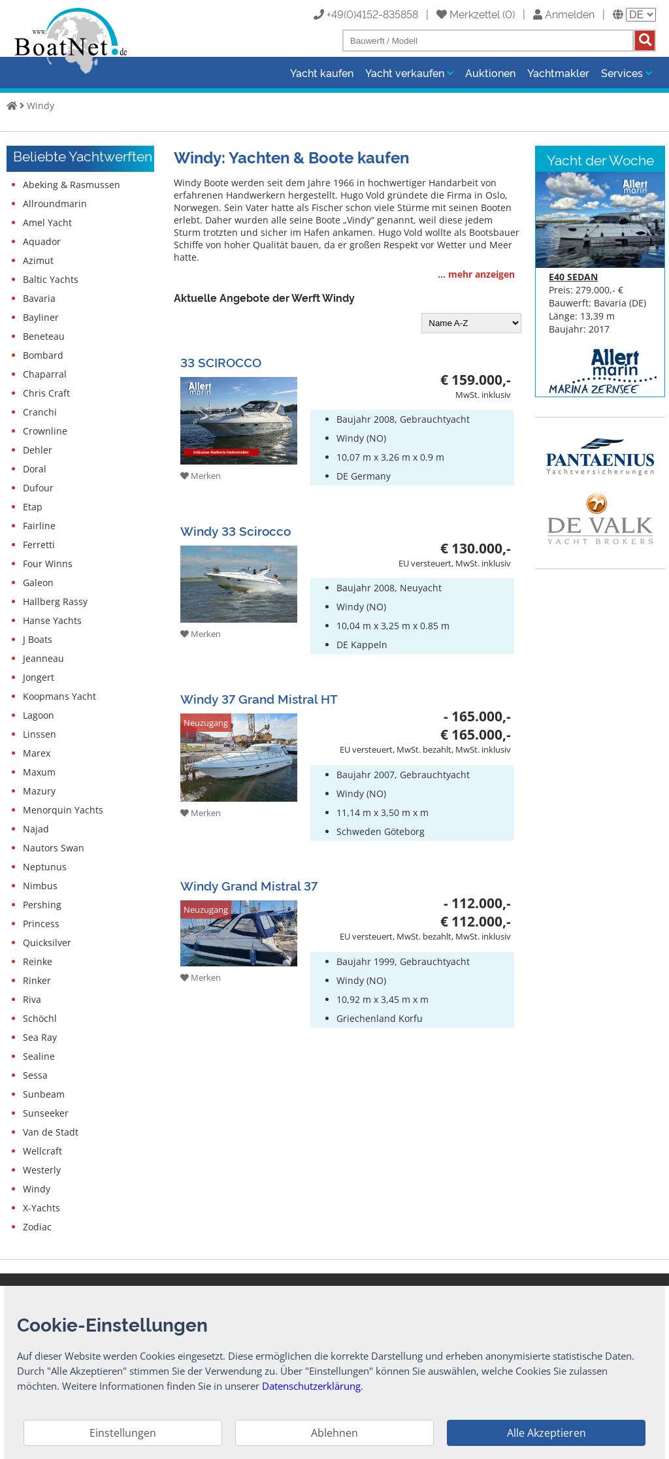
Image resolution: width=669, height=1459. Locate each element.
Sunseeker (46, 1113)
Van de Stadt (50, 1132)
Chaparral (45, 374)
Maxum (39, 772)
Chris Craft (46, 393)
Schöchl (40, 1018)
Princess (41, 923)
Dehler (37, 450)
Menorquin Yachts (63, 810)
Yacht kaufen (321, 72)
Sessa (35, 1075)
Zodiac (37, 1227)
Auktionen (490, 72)
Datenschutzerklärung (311, 1385)
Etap (32, 506)
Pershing (42, 904)
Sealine (39, 1056)
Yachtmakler (558, 72)
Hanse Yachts (52, 620)
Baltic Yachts (50, 279)
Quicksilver (47, 942)
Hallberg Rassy (55, 601)
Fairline (39, 525)
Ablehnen (334, 1433)
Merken (200, 476)
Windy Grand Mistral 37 (249, 885)
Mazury (39, 791)
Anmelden (564, 14)
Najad (36, 829)
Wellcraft (42, 1151)
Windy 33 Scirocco (235, 530)
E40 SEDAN (573, 276)
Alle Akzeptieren (546, 1433)
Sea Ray (40, 1037)
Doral (34, 469)
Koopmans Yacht (59, 696)
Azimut (38, 260)
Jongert (38, 677)
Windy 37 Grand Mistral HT (259, 698)
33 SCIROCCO (220, 361)
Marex (36, 753)
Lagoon (38, 715)
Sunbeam (44, 1094)
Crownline (45, 431)
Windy (40, 105)
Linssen (39, 734)
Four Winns (48, 563)
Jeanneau (43, 658)
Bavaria (39, 298)
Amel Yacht (47, 222)
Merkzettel (468, 14)
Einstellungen (123, 1433)
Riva (32, 999)
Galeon (38, 582)
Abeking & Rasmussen (71, 184)
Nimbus (40, 885)
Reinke (37, 961)
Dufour (38, 488)
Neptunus (45, 867)
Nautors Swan (53, 848)
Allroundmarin (55, 203)
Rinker (37, 980)
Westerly (42, 1170)
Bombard (43, 355)
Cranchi (40, 412)
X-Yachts (41, 1208)
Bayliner (41, 317)
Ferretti (39, 544)
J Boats (37, 639)
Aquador (42, 241)
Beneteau (44, 336)
